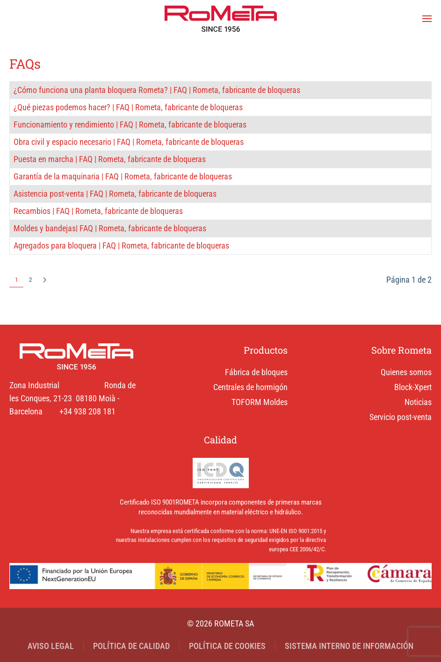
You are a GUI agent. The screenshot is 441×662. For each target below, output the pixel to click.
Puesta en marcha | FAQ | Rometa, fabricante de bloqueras (110, 159)
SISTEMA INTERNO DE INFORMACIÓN (349, 646)
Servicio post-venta (400, 417)
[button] (427, 18)
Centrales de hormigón (250, 387)
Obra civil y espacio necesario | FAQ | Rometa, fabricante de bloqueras (129, 142)
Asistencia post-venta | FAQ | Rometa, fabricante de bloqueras (115, 194)
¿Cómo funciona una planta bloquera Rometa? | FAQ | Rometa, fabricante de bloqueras (157, 90)
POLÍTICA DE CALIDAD (131, 646)
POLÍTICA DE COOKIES (227, 646)
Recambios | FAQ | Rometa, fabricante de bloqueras (98, 211)
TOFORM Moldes (259, 402)
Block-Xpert (413, 387)
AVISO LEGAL (51, 646)
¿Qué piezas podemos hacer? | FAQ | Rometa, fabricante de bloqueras (128, 107)
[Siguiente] (44, 280)
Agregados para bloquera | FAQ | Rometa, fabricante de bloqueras (121, 245)
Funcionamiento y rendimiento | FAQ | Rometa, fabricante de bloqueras (130, 124)
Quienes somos (406, 372)
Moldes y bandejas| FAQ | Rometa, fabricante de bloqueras (110, 228)
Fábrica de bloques (256, 372)
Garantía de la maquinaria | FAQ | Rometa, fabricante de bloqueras (123, 176)
